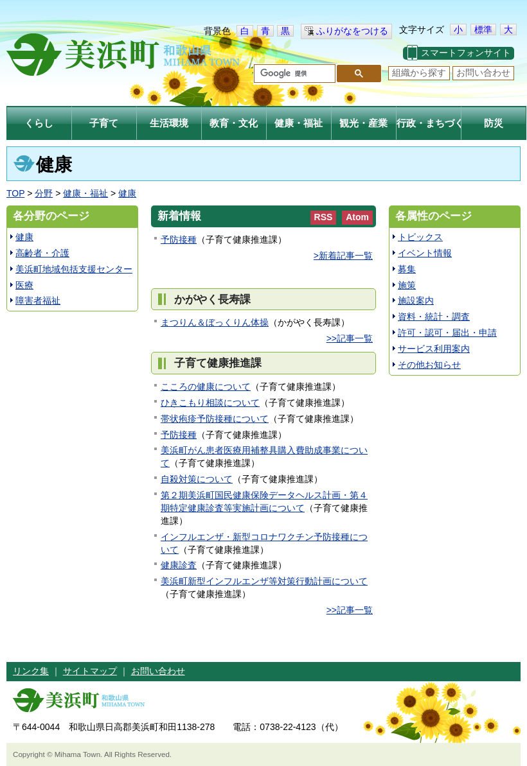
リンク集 (31, 671)
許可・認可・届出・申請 (447, 332)
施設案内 (416, 300)
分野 (44, 193)
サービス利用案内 (434, 349)
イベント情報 (425, 253)
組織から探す (419, 72)
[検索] (293, 74)
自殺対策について (197, 479)
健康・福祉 (85, 193)
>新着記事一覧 (343, 255)
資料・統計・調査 (434, 316)
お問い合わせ (483, 72)
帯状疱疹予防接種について (215, 418)
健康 (127, 193)
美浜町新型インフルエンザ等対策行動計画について (264, 581)
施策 (407, 285)
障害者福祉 (37, 300)
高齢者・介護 (42, 253)
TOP (15, 193)
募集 (407, 269)
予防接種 (179, 239)
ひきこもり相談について (210, 402)
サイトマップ (90, 671)
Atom (357, 217)
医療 (24, 285)
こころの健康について (206, 386)
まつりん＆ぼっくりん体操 (215, 322)
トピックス (420, 237)
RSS (323, 217)
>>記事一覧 (349, 338)
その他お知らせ (429, 365)
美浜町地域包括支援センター (73, 269)
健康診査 (179, 565)
